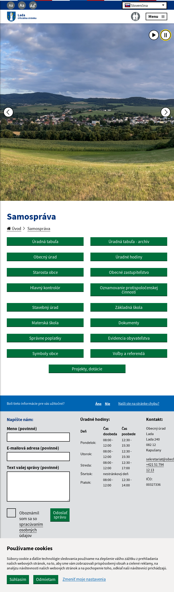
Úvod (14, 228)
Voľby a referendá (129, 353)
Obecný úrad (45, 257)
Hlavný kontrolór (45, 287)
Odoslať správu (60, 515)
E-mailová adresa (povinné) (33, 448)
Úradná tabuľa (45, 241)
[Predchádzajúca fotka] (8, 112)
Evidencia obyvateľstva (129, 338)
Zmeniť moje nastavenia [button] (84, 579)
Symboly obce (45, 353)
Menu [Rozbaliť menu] (156, 16)
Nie (108, 403)
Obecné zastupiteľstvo (129, 272)
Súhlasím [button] (18, 579)
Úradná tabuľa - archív (129, 241)
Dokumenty (128, 322)
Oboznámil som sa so (31, 524)
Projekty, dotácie (87, 369)
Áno (99, 403)
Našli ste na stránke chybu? (138, 403)
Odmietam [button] (46, 579)
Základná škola (129, 307)
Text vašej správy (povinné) (33, 467)
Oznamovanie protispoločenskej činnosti (129, 290)
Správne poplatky (45, 338)
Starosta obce (45, 272)
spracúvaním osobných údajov (31, 529)
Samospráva (38, 228)
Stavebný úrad (45, 307)
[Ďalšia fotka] (166, 112)
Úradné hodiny (129, 257)
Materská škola (45, 322)
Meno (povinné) (22, 428)
